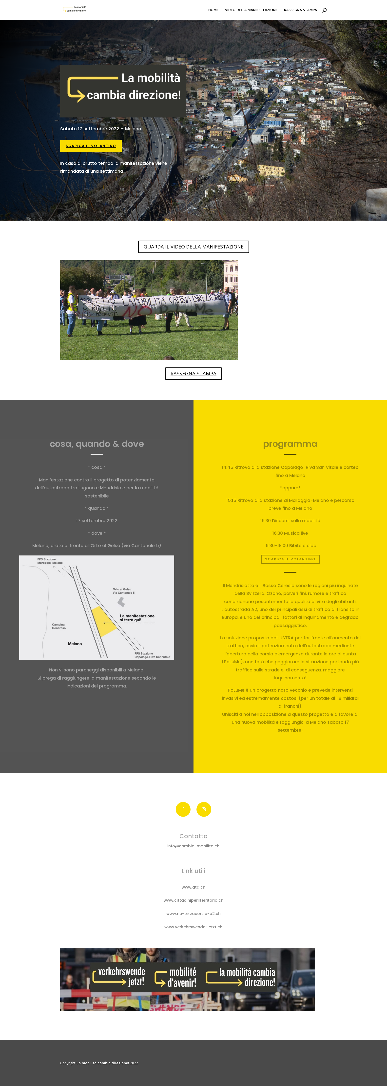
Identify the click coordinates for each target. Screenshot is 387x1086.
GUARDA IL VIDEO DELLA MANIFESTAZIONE (194, 246)
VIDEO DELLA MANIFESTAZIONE (251, 10)
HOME (213, 10)
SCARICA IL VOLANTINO (91, 145)
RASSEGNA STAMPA (300, 10)
